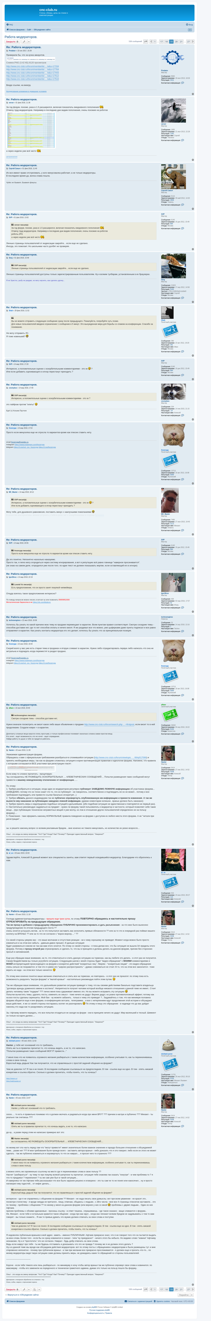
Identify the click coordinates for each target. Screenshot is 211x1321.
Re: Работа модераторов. (23, 47)
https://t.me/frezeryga (47, 447)
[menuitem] (9, 25)
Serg (163, 280)
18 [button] (166, 41)
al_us (163, 872)
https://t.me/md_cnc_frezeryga (26, 447)
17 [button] (161, 41)
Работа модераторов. (21, 37)
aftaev (163, 705)
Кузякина (99, 515)
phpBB (93, 1307)
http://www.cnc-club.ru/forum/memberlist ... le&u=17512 (32, 76)
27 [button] (188, 41)
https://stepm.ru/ (11, 1078)
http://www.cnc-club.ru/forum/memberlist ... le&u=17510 (32, 79)
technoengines (167, 617)
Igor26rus (165, 593)
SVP (163, 214)
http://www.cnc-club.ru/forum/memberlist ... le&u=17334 (32, 66)
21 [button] (181, 41)
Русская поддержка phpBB (99, 1310)
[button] (145, 42)
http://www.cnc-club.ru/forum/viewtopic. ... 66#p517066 (120, 757)
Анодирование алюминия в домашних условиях (26, 91)
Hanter (163, 762)
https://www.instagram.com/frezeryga (29, 445)
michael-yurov (166, 1054)
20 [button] (176, 41)
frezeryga (164, 450)
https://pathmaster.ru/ (13, 1081)
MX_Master (165, 514)
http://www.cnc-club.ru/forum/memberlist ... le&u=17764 (32, 69)
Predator (164, 70)
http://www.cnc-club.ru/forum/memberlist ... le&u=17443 (32, 72)
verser (163, 124)
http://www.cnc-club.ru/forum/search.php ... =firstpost (109, 724)
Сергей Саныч (167, 190)
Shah (163, 320)
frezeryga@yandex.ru (19, 442)
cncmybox (165, 401)
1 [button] (154, 41)
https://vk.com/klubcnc (42, 602)
